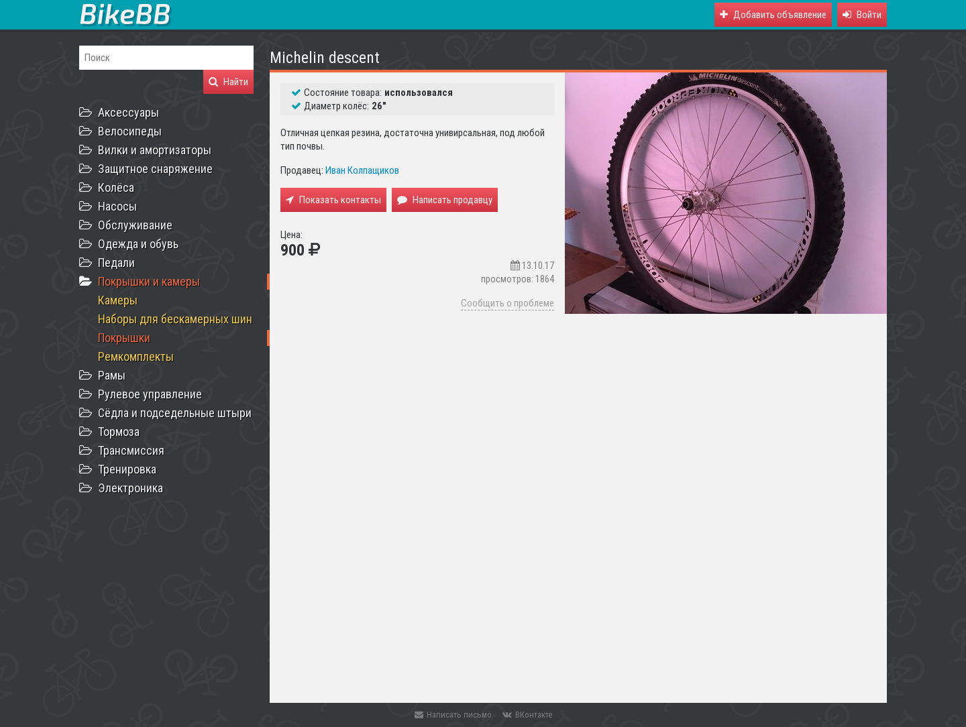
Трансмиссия (131, 450)
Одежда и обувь (138, 244)
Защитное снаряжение (155, 169)
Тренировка (127, 469)
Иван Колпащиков (362, 170)
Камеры (118, 300)
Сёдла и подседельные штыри (175, 413)
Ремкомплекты (136, 356)
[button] (862, 15)
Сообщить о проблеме (507, 303)
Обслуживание (135, 225)
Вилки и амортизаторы (154, 150)
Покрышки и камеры (149, 281)
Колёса (116, 187)
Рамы (111, 375)
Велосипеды (130, 131)
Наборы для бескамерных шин (175, 319)
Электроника (130, 488)
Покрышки (124, 338)
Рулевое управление (150, 394)
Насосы (117, 206)
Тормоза (119, 432)
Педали (116, 263)
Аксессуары (128, 112)
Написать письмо (453, 715)
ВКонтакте (527, 715)
